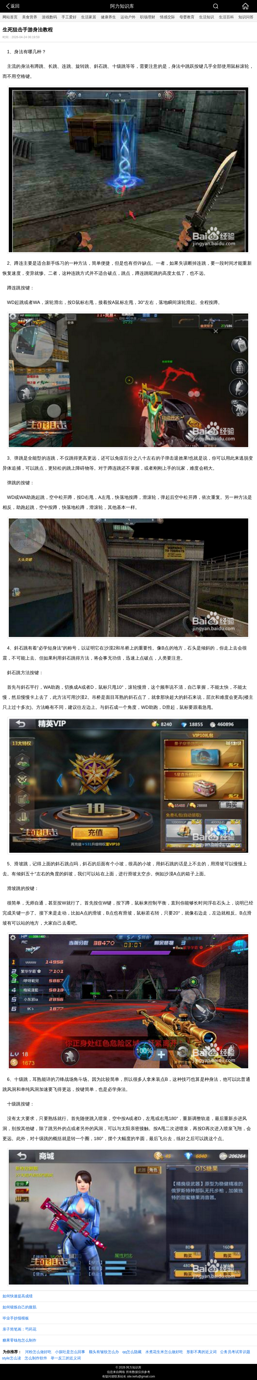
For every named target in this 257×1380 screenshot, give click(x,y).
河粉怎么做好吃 (38, 1352)
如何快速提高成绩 (18, 1296)
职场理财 (147, 17)
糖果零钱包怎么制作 (19, 1340)
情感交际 (167, 17)
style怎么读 (11, 1358)
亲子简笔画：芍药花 (19, 1329)
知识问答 (245, 17)
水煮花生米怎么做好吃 (164, 1352)
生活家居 (88, 17)
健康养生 (108, 17)
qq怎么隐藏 (132, 1352)
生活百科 (226, 17)
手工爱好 (69, 17)
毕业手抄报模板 (16, 1318)
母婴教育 (187, 17)
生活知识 (206, 17)
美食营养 (29, 17)
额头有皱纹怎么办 (104, 1352)
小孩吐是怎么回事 (70, 1352)
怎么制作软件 (36, 1358)
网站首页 (10, 17)
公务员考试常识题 (235, 1352)
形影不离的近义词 (201, 1352)
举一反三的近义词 (66, 1358)
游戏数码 (49, 17)
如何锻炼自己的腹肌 (19, 1307)
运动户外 (128, 17)
